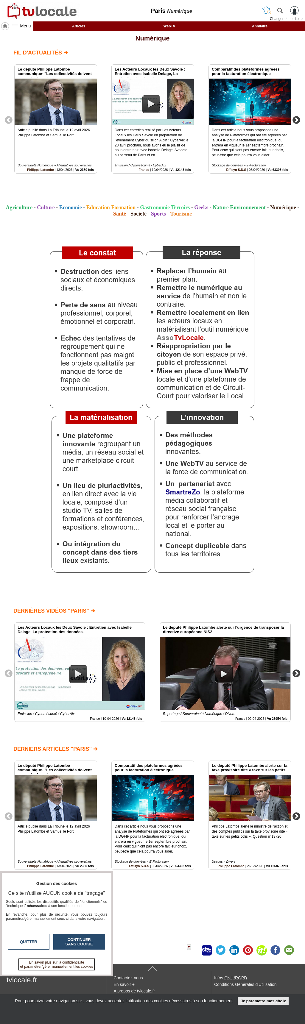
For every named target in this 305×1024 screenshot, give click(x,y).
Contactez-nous (128, 977)
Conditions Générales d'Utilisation (245, 984)
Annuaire (259, 26)
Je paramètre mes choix (263, 1001)
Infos (230, 977)
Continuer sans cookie (79, 941)
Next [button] (296, 119)
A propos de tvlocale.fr (134, 991)
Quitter (28, 941)
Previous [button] (8, 119)
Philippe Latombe (40, 169)
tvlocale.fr (22, 980)
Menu (25, 26)
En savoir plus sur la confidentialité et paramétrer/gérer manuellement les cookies (56, 964)
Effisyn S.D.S (236, 169)
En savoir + (123, 984)
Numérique (153, 38)
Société (138, 214)
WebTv (169, 26)
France (144, 169)
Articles (78, 26)
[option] (55, 119)
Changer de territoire (286, 19)
